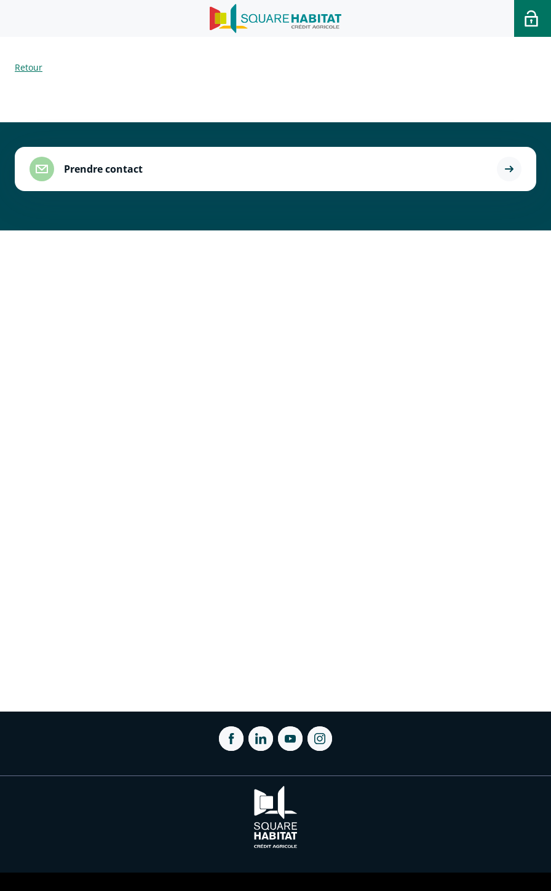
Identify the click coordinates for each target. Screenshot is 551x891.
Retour (28, 67)
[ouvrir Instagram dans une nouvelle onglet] (319, 738)
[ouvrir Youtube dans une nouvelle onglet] (290, 738)
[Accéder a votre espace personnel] (532, 18)
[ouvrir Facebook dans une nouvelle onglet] (231, 738)
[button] (509, 169)
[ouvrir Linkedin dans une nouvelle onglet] (260, 738)
